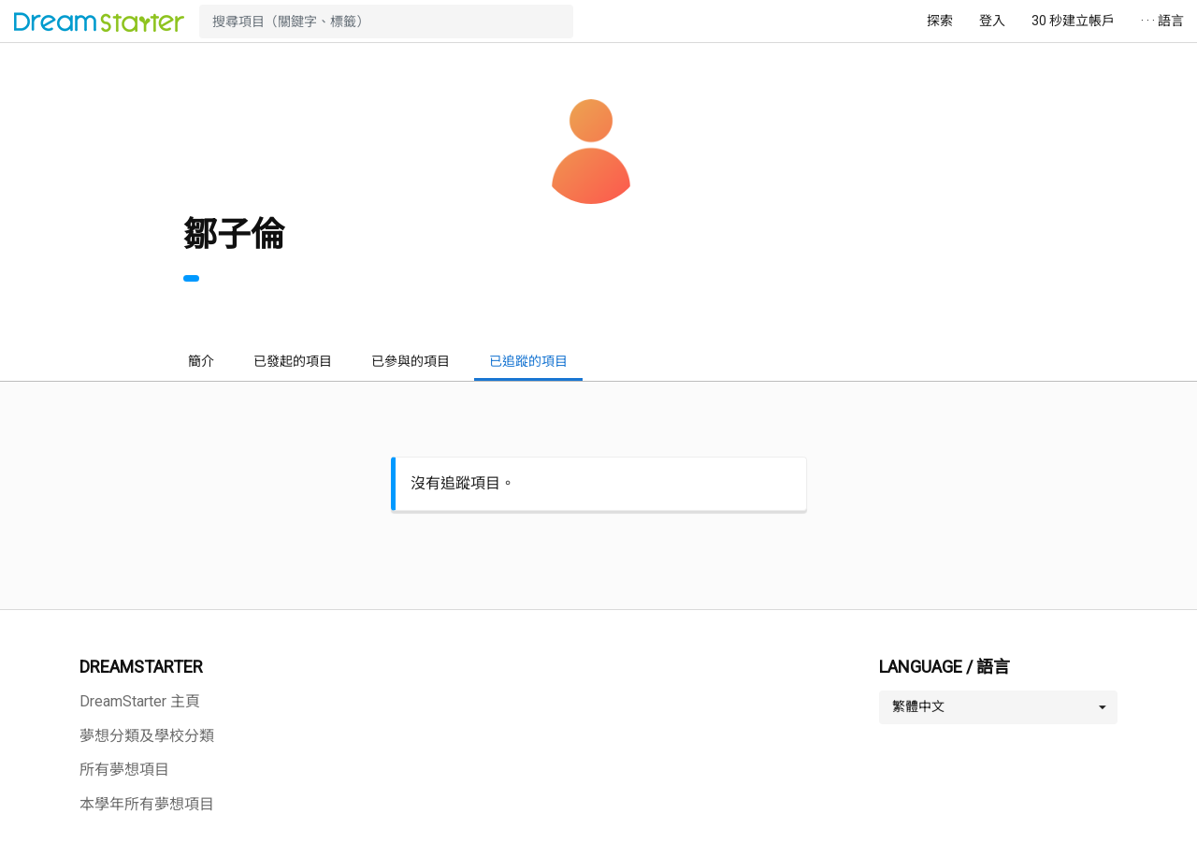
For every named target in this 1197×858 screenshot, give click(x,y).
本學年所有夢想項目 (146, 804)
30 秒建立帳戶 (1073, 20)
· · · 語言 (1162, 20)
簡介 (201, 361)
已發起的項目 (292, 361)
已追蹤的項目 (528, 361)
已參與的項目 (410, 361)
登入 (992, 20)
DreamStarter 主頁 (139, 701)
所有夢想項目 (124, 769)
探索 (940, 20)
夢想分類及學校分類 (146, 736)
